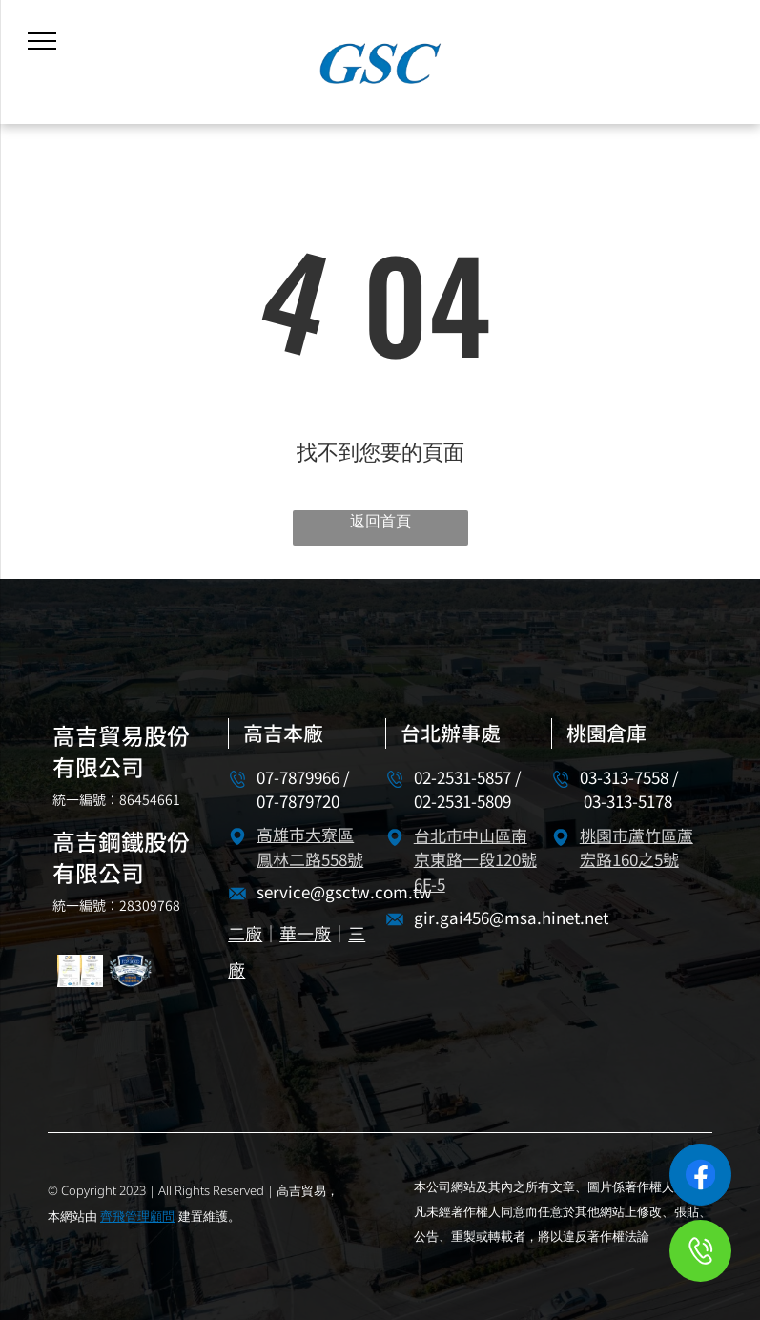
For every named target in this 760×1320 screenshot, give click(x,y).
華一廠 (305, 935)
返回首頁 (380, 520)
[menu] (42, 41)
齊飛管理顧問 (137, 1216)
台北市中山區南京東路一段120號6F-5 (475, 862)
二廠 (245, 935)
